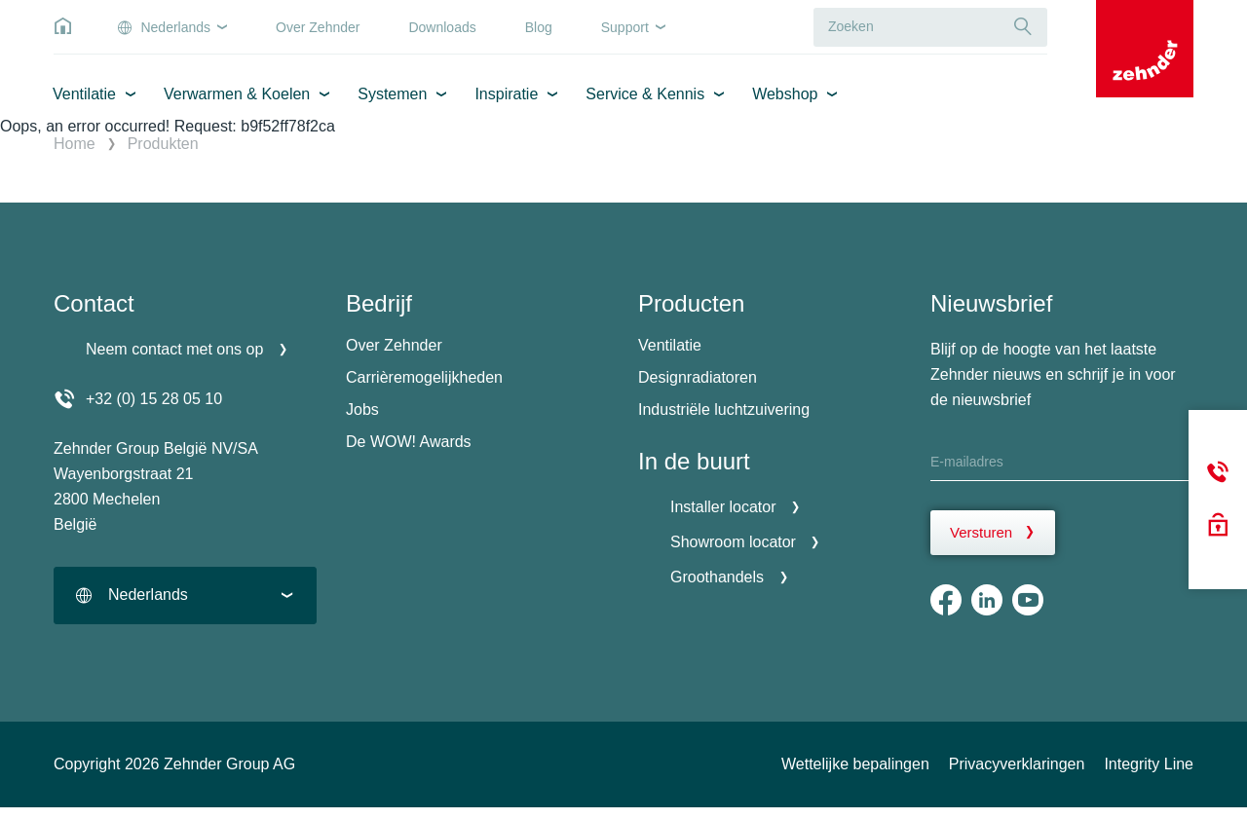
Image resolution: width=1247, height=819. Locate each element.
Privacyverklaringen (1017, 764)
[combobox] (185, 595)
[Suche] (1023, 27)
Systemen (392, 94)
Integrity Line (1148, 764)
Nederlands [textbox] (148, 594)
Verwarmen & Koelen (237, 94)
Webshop (784, 94)
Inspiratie (506, 94)
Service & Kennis (645, 94)
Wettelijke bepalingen (855, 764)
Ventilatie (84, 94)
